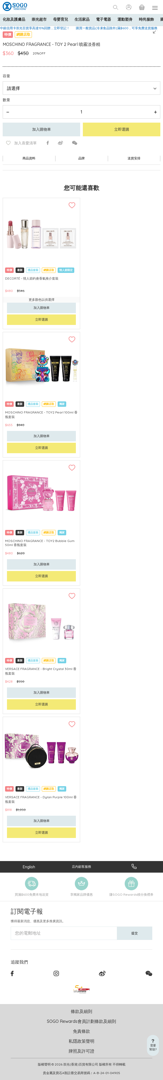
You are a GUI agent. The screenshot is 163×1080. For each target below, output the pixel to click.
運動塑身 (124, 19)
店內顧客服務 (81, 867)
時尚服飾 (146, 19)
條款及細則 (81, 1011)
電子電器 (103, 19)
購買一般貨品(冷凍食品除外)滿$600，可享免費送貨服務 (116, 28)
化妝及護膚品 (14, 19)
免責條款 (81, 1031)
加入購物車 (41, 129)
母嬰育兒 (60, 19)
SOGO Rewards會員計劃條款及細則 (81, 1021)
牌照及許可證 (81, 1051)
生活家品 (82, 19)
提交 (134, 933)
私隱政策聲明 (81, 1041)
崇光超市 (39, 19)
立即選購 (121, 129)
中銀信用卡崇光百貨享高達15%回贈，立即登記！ (35, 28)
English (29, 866)
